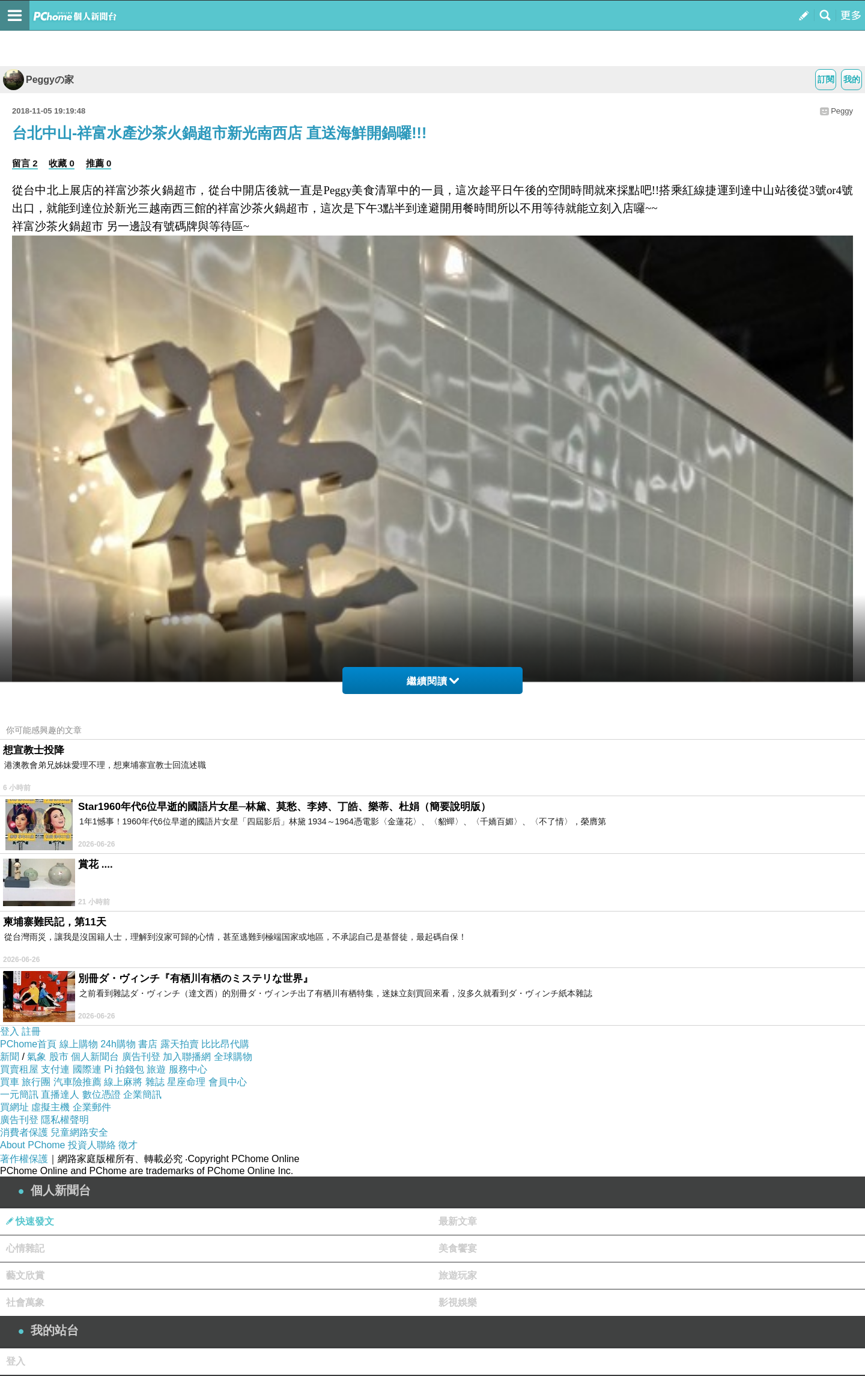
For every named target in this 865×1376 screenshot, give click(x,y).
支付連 (55, 1069)
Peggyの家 (38, 79)
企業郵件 (92, 1107)
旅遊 (156, 1069)
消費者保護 (24, 1132)
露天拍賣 (179, 1044)
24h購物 (118, 1044)
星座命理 (186, 1082)
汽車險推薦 (77, 1082)
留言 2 (25, 163)
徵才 (128, 1145)
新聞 (9, 1057)
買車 (9, 1082)
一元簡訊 (19, 1094)
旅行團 (36, 1082)
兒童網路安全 (79, 1132)
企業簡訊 (142, 1094)
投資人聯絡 (92, 1145)
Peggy (842, 110)
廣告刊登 (141, 1057)
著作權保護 (24, 1159)
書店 (147, 1044)
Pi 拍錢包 (124, 1069)
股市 (58, 1057)
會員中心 (227, 1082)
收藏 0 (61, 163)
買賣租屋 (19, 1069)
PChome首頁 (28, 1044)
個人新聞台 (95, 1057)
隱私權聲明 (65, 1120)
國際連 (87, 1069)
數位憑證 (101, 1094)
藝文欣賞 (25, 1275)
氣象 (36, 1057)
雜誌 (155, 1082)
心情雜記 (25, 1248)
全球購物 (233, 1057)
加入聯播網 (187, 1057)
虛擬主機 (50, 1107)
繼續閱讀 (433, 681)
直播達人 (60, 1094)
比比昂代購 (225, 1044)
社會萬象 (25, 1302)
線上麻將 (123, 1082)
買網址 (14, 1107)
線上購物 (78, 1044)
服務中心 (188, 1069)
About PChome (32, 1145)
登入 (9, 1031)
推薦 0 (99, 163)
